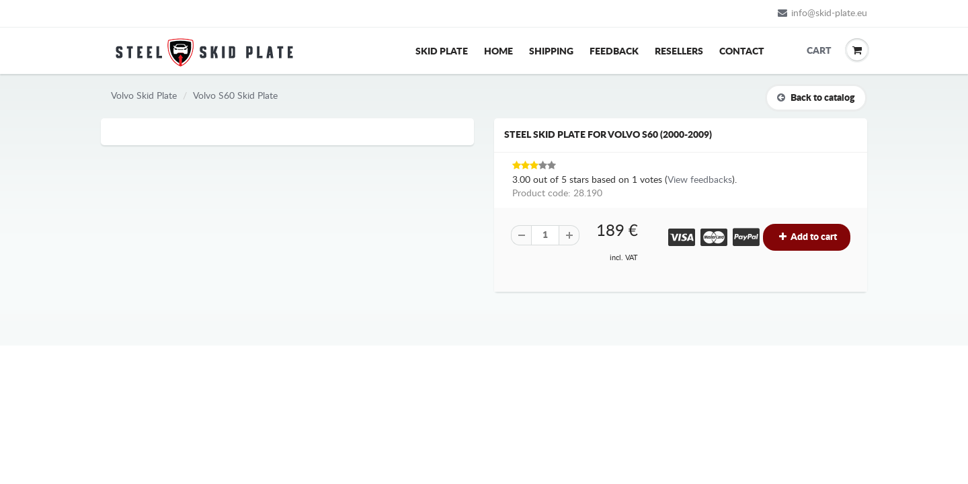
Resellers (679, 51)
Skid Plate (441, 51)
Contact (741, 51)
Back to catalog (816, 97)
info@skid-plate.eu (822, 13)
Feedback (614, 51)
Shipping (551, 51)
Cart (817, 51)
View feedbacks (700, 180)
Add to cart (806, 237)
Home (498, 51)
